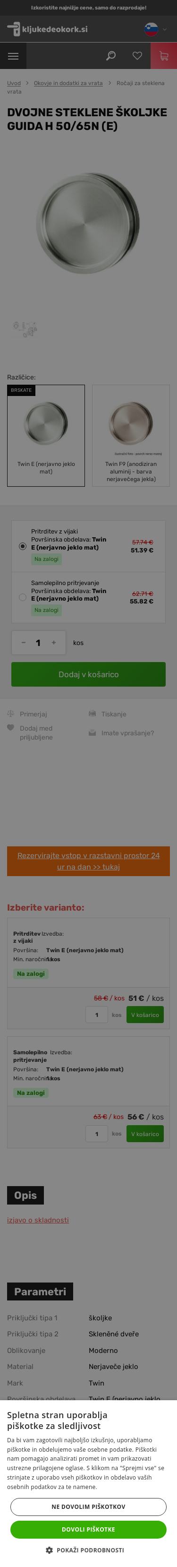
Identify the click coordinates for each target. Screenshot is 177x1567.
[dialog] (88, 783)
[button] (88, 1550)
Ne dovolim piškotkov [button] (88, 1507)
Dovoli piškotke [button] (88, 1529)
